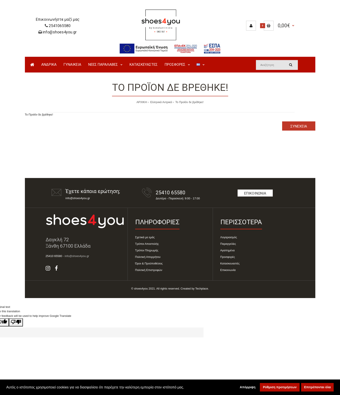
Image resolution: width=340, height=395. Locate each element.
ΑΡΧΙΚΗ (141, 102)
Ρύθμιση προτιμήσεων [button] (280, 387)
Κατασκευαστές (230, 263)
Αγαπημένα (227, 250)
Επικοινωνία (255, 193)
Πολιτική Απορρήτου (148, 257)
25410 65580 (170, 193)
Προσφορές (227, 257)
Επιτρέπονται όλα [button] (317, 387)
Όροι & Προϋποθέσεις (149, 263)
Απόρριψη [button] (247, 387)
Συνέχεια (298, 126)
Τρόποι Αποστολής (147, 243)
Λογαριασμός (228, 237)
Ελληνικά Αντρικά (161, 102)
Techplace (201, 288)
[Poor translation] (16, 322)
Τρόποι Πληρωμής (147, 250)
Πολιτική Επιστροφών (148, 270)
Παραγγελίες (228, 243)
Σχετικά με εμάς (145, 237)
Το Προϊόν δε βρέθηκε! (189, 102)
